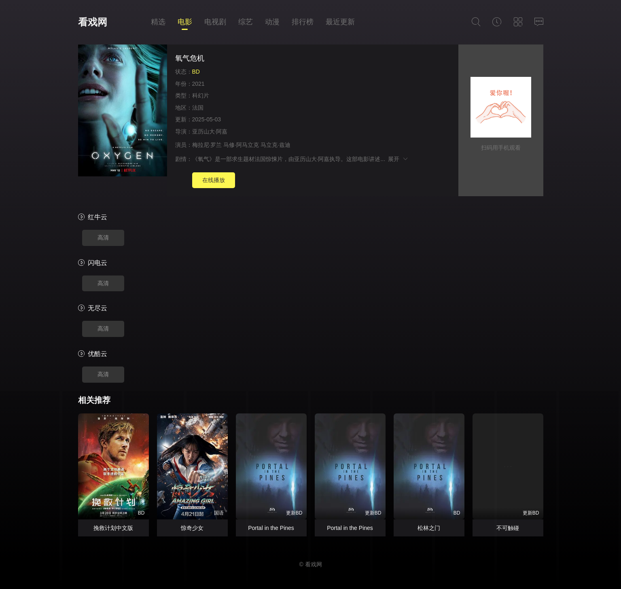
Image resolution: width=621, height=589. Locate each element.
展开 (398, 159)
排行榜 (303, 22)
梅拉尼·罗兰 (207, 145)
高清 (103, 237)
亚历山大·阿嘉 (210, 131)
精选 (158, 22)
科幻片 (200, 95)
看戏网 (92, 22)
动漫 (272, 22)
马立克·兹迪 (275, 145)
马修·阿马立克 (241, 145)
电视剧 (215, 22)
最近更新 (340, 22)
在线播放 (213, 180)
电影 (185, 22)
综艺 (245, 22)
